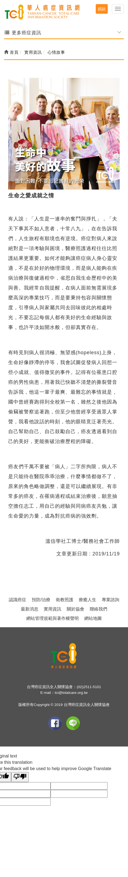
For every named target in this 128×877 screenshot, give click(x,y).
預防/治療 (41, 599)
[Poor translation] (20, 777)
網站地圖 (93, 618)
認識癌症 (17, 599)
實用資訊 (52, 609)
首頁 (11, 52)
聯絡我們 (98, 609)
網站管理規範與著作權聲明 (52, 618)
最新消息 (29, 609)
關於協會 (75, 609)
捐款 (102, 9)
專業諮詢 (110, 599)
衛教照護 (64, 599)
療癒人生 (87, 599)
